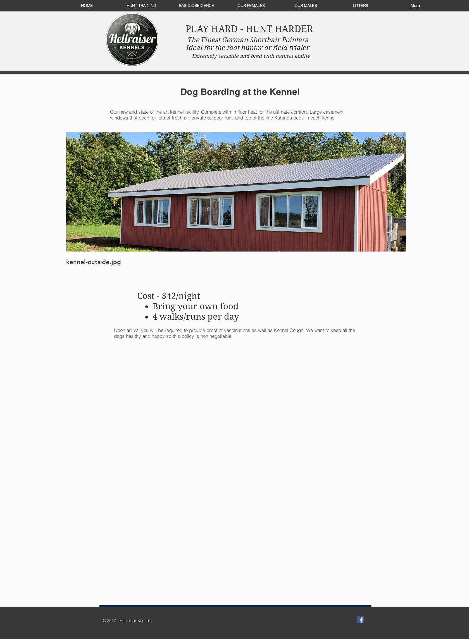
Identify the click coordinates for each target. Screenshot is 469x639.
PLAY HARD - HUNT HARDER (249, 28)
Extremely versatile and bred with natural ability (251, 56)
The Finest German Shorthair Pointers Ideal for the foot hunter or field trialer (247, 44)
